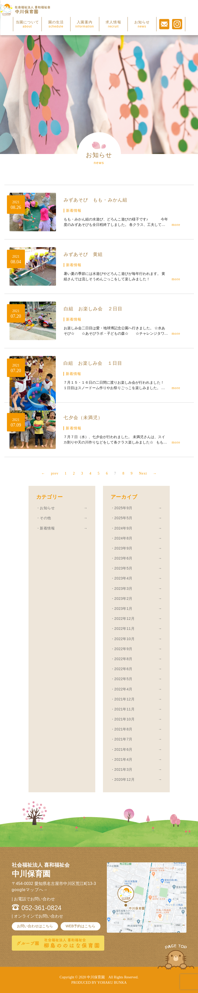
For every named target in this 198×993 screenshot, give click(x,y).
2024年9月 (123, 528)
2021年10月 (124, 719)
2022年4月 (123, 689)
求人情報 (113, 24)
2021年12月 (124, 699)
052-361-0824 (42, 907)
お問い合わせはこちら (35, 926)
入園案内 (84, 24)
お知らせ (142, 24)
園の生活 (56, 24)
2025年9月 (123, 508)
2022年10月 (124, 639)
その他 (45, 518)
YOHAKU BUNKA (112, 983)
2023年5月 (123, 568)
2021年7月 (123, 739)
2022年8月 (123, 659)
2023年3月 (123, 588)
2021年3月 (123, 769)
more (176, 225)
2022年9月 (123, 649)
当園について (27, 24)
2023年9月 (123, 548)
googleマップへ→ (30, 890)
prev (49, 473)
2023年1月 (123, 608)
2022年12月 (124, 618)
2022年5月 (123, 679)
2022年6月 (123, 669)
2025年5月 (123, 518)
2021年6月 (123, 749)
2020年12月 (124, 779)
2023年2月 (123, 598)
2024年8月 (123, 538)
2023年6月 (123, 558)
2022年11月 (124, 628)
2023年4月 (123, 578)
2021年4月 (123, 759)
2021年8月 (123, 729)
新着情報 (47, 528)
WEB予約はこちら (81, 926)
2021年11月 (124, 709)
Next (148, 473)
